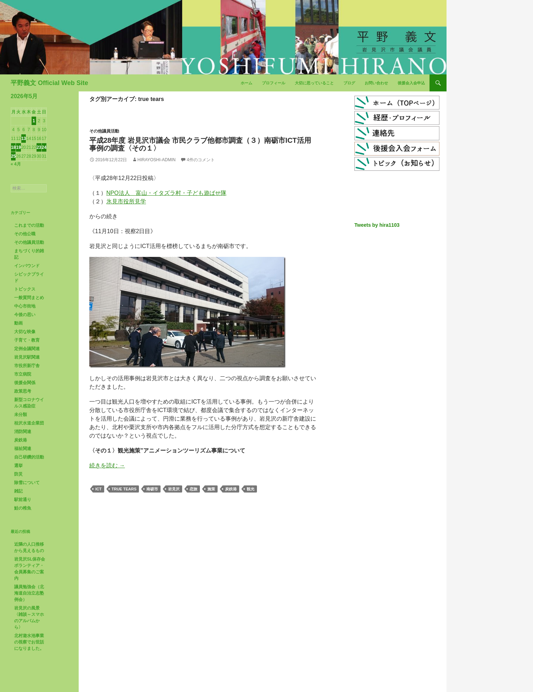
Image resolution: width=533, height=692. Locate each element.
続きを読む (107, 465)
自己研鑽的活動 (29, 457)
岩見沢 (174, 489)
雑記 (18, 491)
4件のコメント (201, 159)
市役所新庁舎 (27, 365)
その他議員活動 (104, 131)
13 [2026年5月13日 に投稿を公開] (23, 138)
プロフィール (273, 83)
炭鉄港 (231, 489)
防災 (18, 474)
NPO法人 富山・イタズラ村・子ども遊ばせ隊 (166, 193)
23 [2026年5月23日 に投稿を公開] (39, 147)
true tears (124, 489)
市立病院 (22, 374)
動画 (18, 323)
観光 (250, 489)
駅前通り (22, 499)
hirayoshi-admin (157, 159)
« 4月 (16, 164)
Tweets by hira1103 (376, 225)
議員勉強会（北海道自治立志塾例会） (29, 593)
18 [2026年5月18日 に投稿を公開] (13, 147)
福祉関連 (22, 448)
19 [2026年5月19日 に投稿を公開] (18, 147)
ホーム (246, 83)
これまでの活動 (29, 225)
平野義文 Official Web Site (49, 82)
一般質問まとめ (29, 297)
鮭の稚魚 (22, 508)
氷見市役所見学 (126, 201)
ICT (98, 489)
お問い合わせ (376, 83)
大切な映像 (24, 331)
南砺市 (152, 489)
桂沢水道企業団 (29, 423)
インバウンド (27, 265)
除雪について (27, 482)
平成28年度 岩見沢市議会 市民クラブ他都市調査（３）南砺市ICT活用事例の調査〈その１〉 (200, 144)
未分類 (20, 414)
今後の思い (24, 314)
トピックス (24, 289)
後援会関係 (24, 382)
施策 (211, 489)
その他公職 (24, 233)
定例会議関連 (27, 348)
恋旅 (193, 489)
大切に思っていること (314, 83)
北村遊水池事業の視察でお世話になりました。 (29, 642)
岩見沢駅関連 (27, 357)
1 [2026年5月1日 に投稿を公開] (34, 120)
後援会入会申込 (411, 83)
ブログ (349, 83)
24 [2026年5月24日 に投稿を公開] (44, 147)
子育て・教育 (27, 340)
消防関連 (22, 431)
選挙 (18, 465)
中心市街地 (24, 306)
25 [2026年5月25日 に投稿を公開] (13, 156)
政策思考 (22, 391)
